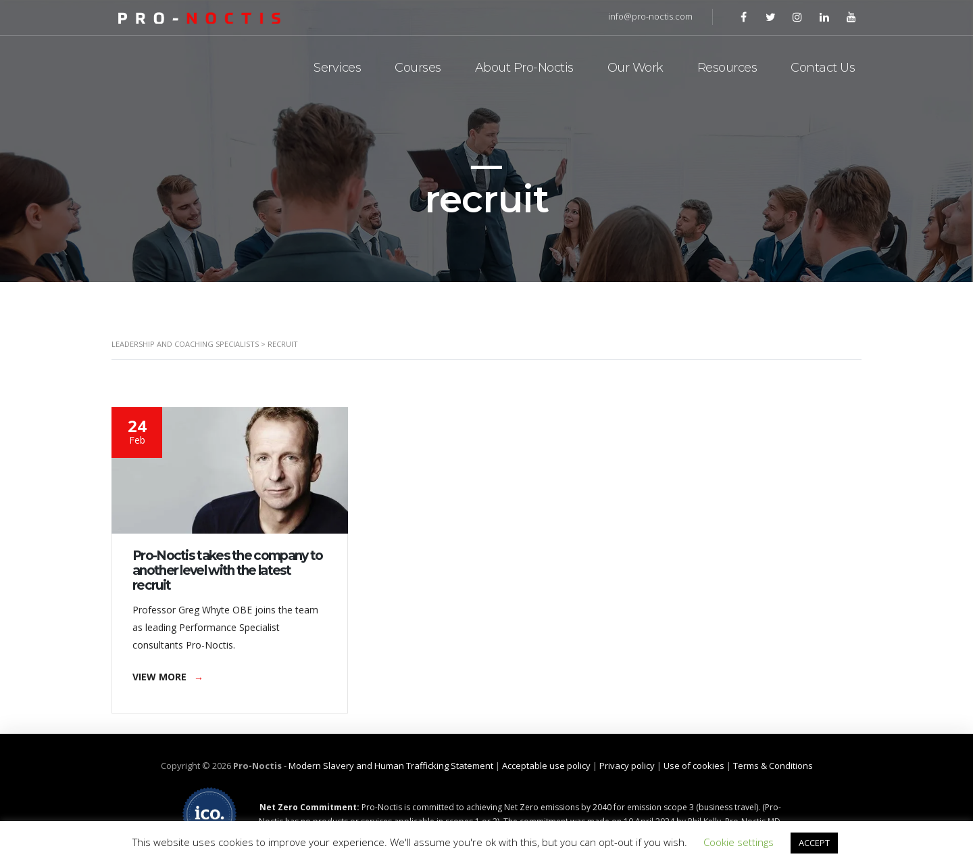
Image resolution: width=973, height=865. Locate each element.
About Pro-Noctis (524, 67)
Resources (727, 67)
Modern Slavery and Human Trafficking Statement (391, 765)
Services (337, 67)
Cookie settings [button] (738, 842)
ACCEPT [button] (814, 843)
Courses (418, 67)
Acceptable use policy (546, 765)
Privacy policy (627, 765)
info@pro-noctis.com (650, 16)
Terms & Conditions (773, 765)
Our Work (635, 67)
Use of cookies (694, 765)
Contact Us (823, 67)
